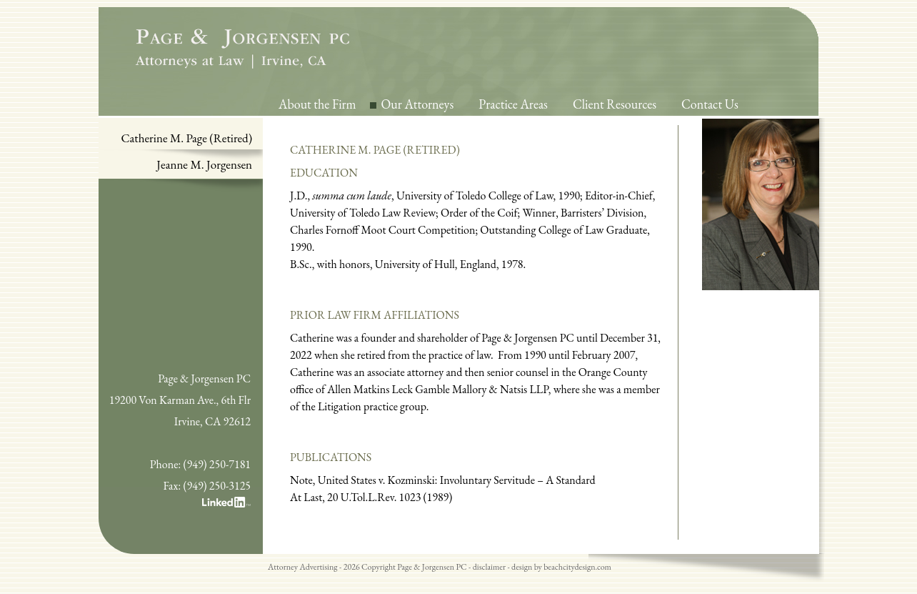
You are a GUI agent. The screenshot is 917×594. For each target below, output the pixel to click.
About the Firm (317, 104)
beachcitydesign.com (577, 567)
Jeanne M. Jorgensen (204, 164)
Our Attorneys (417, 104)
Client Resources (614, 104)
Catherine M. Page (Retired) (187, 138)
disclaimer (489, 567)
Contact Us (709, 104)
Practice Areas (513, 104)
